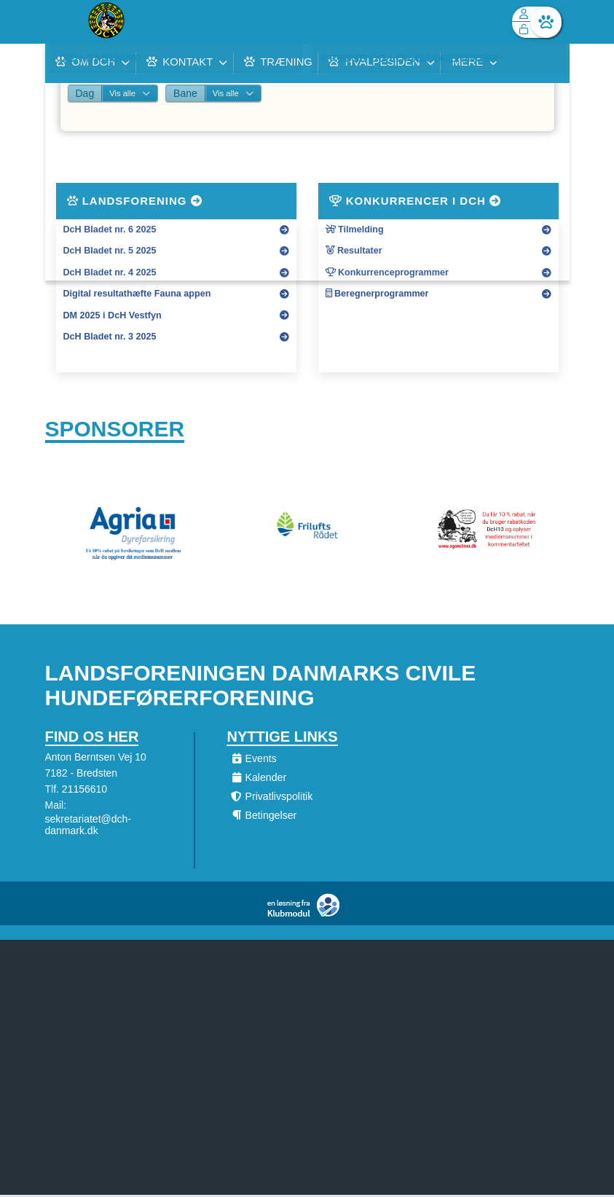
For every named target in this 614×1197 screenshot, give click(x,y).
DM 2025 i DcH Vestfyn (112, 315)
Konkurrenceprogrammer (387, 272)
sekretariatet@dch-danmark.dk (88, 827)
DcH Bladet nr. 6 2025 (110, 229)
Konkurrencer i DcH (415, 201)
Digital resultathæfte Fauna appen (137, 294)
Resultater (354, 251)
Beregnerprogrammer (377, 294)
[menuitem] (67, 22)
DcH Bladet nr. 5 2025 (110, 251)
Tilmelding (355, 229)
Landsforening (134, 201)
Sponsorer (115, 430)
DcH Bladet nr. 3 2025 (110, 336)
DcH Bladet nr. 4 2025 (110, 272)
